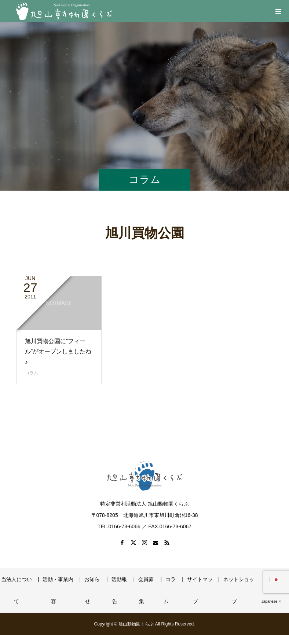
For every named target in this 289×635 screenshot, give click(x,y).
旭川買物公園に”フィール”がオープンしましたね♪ (58, 352)
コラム (31, 372)
